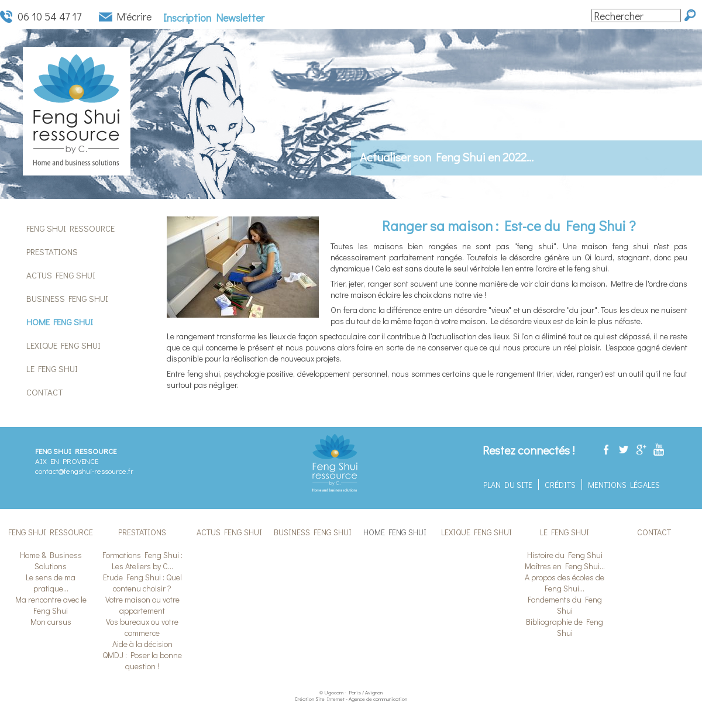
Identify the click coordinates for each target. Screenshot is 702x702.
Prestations (52, 251)
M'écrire (134, 17)
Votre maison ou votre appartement (142, 605)
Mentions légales (624, 484)
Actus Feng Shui (60, 275)
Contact (44, 392)
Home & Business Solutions (51, 560)
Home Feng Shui (59, 322)
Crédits (560, 484)
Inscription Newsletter (213, 18)
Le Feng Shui (52, 368)
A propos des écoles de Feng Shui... (564, 583)
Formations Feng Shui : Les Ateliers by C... (142, 560)
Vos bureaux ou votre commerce (142, 627)
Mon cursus (50, 621)
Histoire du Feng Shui (565, 554)
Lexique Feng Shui (63, 345)
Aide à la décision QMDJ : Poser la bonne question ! (142, 655)
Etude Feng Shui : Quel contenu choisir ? (142, 583)
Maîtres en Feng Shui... (565, 566)
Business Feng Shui (67, 298)
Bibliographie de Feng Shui (564, 627)
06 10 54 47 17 (49, 17)
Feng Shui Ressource (70, 228)
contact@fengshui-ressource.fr (84, 471)
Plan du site (507, 484)
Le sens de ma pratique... (50, 583)
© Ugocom (331, 692)
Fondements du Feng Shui (565, 605)
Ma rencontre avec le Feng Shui (51, 605)
